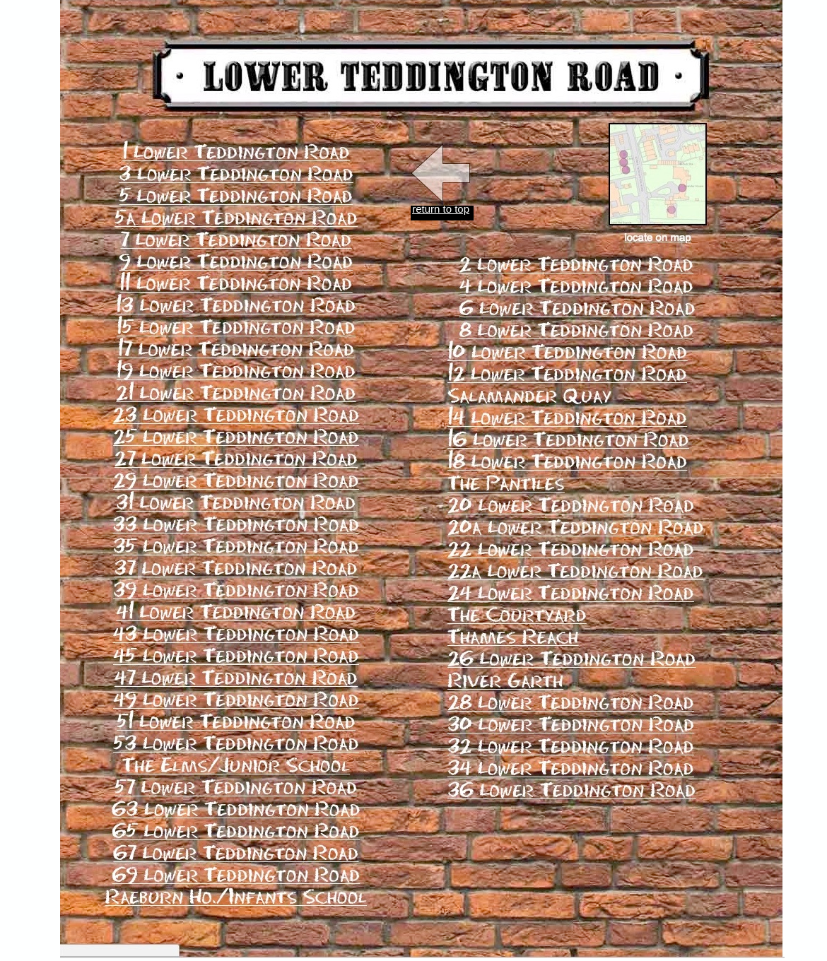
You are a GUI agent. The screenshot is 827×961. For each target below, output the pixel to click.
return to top (440, 209)
